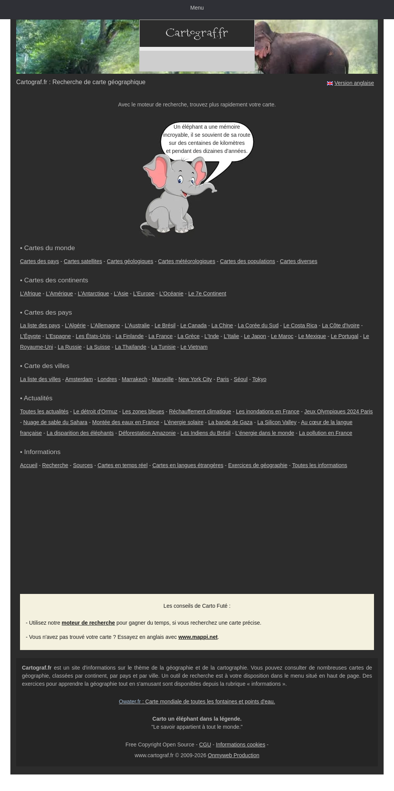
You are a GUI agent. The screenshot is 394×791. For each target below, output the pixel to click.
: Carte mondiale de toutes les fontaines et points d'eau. (197, 701)
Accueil (28, 465)
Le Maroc (282, 336)
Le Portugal (345, 336)
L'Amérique (59, 293)
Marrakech (134, 379)
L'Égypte (30, 336)
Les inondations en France (267, 411)
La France (161, 336)
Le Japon (255, 336)
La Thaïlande (130, 347)
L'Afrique (30, 293)
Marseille (163, 379)
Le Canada (193, 325)
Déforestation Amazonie (147, 433)
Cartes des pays (39, 261)
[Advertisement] (197, 536)
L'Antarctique (93, 293)
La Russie (70, 347)
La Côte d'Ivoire (341, 325)
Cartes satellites (83, 261)
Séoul (241, 379)
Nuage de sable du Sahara (55, 422)
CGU (205, 744)
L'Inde (211, 336)
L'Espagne (58, 336)
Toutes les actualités (44, 411)
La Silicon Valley (277, 422)
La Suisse (98, 347)
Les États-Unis (93, 336)
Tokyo (259, 379)
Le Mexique (312, 336)
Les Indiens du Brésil (205, 433)
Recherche (55, 465)
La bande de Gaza (230, 422)
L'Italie (231, 336)
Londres (107, 379)
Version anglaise (354, 83)
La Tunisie (163, 347)
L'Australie (137, 325)
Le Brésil (165, 325)
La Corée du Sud (258, 325)
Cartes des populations (247, 261)
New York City (195, 379)
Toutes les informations (319, 465)
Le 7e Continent (207, 293)
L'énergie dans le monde (264, 433)
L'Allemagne (105, 325)
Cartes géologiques (130, 261)
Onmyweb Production (233, 755)
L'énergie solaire (183, 422)
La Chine (222, 325)
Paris (223, 379)
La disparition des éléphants (80, 433)
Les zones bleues (143, 411)
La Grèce (188, 336)
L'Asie (121, 293)
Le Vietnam (194, 347)
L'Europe (144, 293)
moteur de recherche (88, 623)
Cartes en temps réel (123, 465)
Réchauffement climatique (200, 411)
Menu (197, 8)
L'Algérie (75, 325)
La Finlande (129, 336)
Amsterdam (79, 379)
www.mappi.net (197, 637)
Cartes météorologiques (186, 261)
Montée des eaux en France (125, 422)
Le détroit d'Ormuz (95, 411)
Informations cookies (240, 744)
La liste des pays (40, 325)
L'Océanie (171, 293)
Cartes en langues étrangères (187, 465)
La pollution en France (325, 433)
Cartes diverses (298, 261)
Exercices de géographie (257, 465)
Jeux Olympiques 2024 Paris (338, 411)
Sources (83, 465)
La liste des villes (40, 379)
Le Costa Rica (300, 325)
